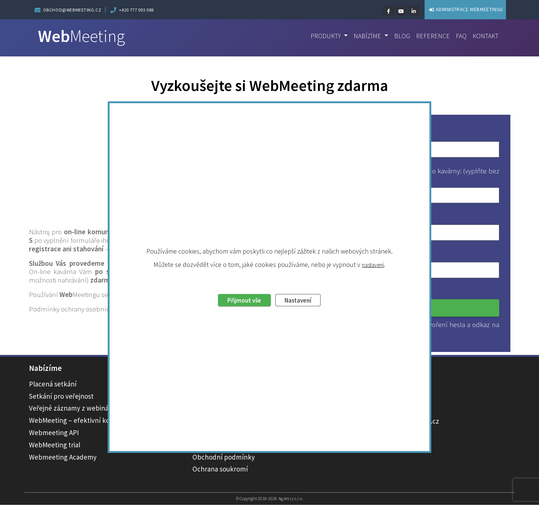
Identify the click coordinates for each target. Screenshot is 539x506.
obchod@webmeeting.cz (72, 10)
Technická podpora (221, 433)
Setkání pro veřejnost (61, 396)
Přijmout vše (240, 276)
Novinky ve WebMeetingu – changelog (249, 445)
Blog (399, 36)
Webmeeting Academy (63, 457)
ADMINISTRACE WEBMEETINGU (452, 9)
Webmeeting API (54, 433)
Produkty (320, 36)
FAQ (459, 36)
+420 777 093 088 (136, 10)
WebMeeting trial (54, 445)
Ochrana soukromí (220, 470)
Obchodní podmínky (223, 457)
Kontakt (485, 36)
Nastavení (302, 276)
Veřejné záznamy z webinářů (72, 409)
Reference (430, 36)
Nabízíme (364, 36)
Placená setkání (53, 384)
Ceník (201, 421)
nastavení (373, 240)
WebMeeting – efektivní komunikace (84, 421)
